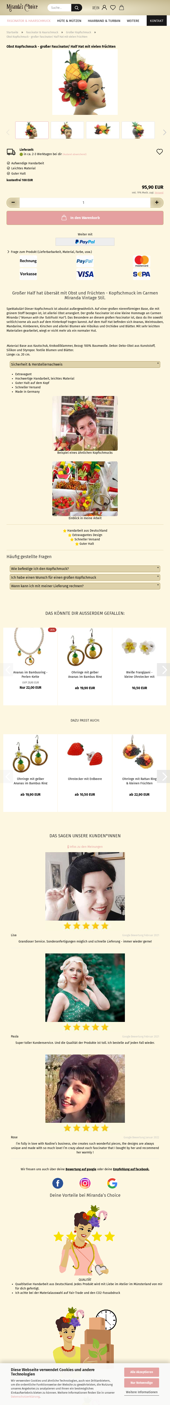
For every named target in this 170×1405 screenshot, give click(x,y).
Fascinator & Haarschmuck (29, 21)
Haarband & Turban (104, 21)
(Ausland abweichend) (75, 154)
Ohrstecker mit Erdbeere (85, 779)
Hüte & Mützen (69, 21)
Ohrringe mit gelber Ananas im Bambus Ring (85, 674)
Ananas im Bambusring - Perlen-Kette (30, 674)
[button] (96, 7)
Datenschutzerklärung (25, 1396)
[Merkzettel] (113, 7)
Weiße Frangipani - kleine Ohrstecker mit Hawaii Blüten (139, 674)
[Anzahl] (85, 203)
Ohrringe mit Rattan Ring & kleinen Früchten (139, 781)
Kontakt (156, 21)
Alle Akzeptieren (141, 1372)
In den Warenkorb (80, 217)
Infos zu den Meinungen (85, 847)
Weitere (133, 21)
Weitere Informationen (142, 1392)
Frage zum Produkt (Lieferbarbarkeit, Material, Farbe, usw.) (51, 252)
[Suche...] (76, 7)
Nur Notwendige (142, 1383)
